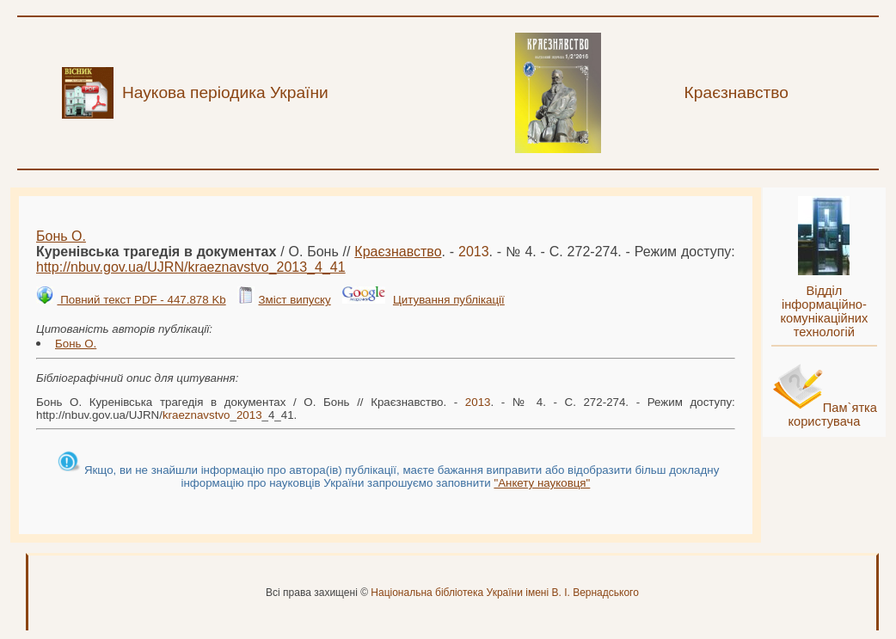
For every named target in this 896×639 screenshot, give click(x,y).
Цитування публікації (449, 299)
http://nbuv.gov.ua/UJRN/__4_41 (191, 267)
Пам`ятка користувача (832, 414)
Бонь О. (61, 236)
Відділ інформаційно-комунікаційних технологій (824, 311)
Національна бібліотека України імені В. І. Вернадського (505, 593)
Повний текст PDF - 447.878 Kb (141, 299)
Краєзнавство (397, 251)
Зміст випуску (294, 299)
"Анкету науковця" (542, 482)
